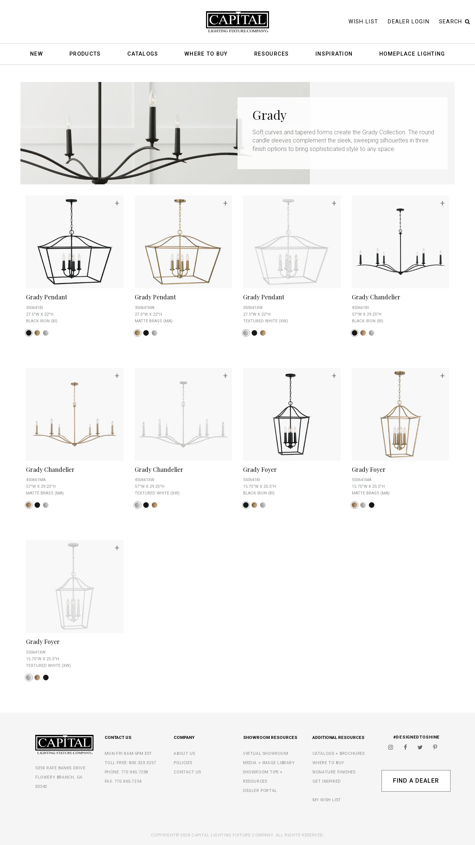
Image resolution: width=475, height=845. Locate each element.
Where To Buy (206, 54)
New (36, 54)
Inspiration (334, 54)
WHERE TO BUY (328, 762)
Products (85, 54)
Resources (271, 54)
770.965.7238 (134, 772)
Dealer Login (408, 22)
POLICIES (183, 762)
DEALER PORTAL (260, 790)
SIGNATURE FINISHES (334, 772)
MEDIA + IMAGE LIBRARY (269, 762)
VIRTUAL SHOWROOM (265, 753)
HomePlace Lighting (412, 54)
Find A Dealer (416, 780)
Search (454, 22)
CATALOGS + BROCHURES (338, 753)
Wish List (363, 22)
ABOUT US (184, 753)
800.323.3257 (142, 762)
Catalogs (142, 54)
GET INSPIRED (326, 781)
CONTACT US (187, 772)
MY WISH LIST (326, 800)
